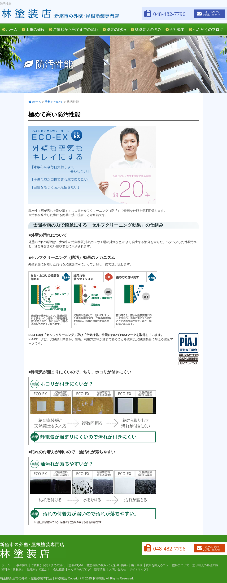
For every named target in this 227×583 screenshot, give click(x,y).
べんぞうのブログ (206, 30)
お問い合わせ (117, 569)
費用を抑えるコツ (157, 565)
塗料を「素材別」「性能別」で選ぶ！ (25, 569)
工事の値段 (33, 30)
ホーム (9, 30)
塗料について (180, 565)
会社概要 (175, 30)
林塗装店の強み (146, 30)
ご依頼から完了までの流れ (73, 30)
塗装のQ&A (115, 30)
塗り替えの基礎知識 (205, 565)
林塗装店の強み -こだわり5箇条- (107, 565)
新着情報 (99, 569)
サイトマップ (137, 569)
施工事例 (136, 565)
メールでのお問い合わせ (208, 13)
